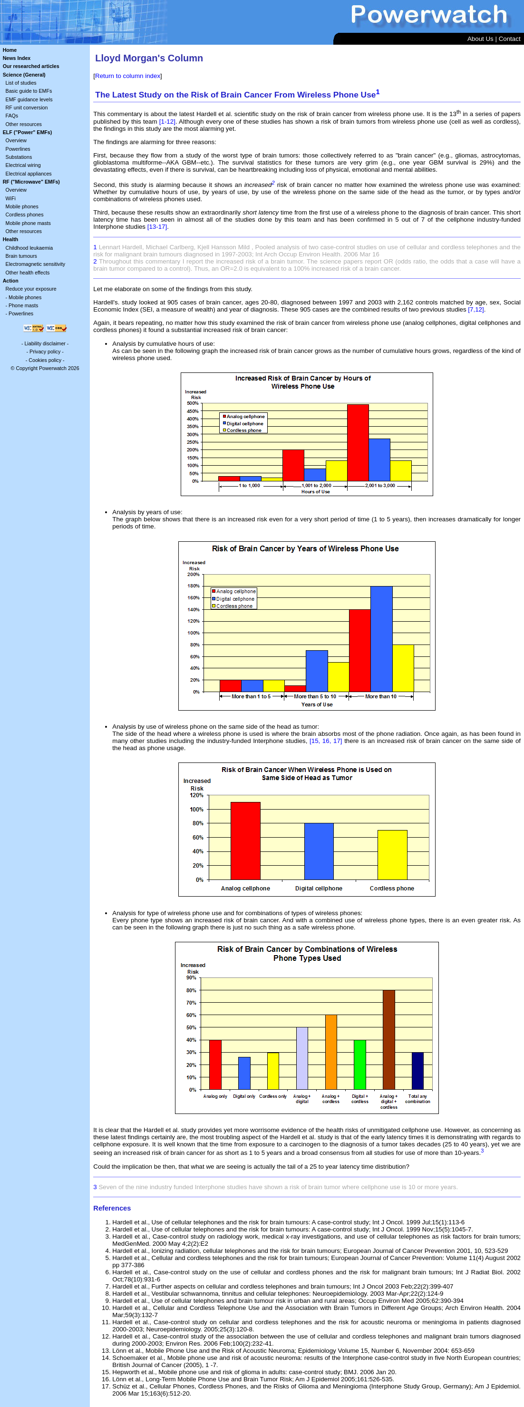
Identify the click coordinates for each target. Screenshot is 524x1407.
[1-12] (167, 121)
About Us (480, 38)
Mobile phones (22, 206)
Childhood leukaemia (29, 248)
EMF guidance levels (29, 99)
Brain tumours (21, 256)
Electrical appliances (29, 173)
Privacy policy (44, 351)
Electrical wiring (23, 165)
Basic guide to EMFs (29, 91)
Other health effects (28, 272)
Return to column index (127, 75)
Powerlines (18, 149)
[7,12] (476, 309)
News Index (17, 58)
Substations (19, 157)
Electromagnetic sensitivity (36, 264)
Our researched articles (31, 66)
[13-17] (157, 226)
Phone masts (23, 305)
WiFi (11, 198)
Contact (510, 38)
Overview (16, 140)
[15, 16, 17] (326, 740)
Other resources (24, 124)
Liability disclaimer (44, 343)
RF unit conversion (27, 107)
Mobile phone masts (28, 223)
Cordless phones (25, 214)
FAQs (12, 115)
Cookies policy (45, 360)
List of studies (21, 83)
